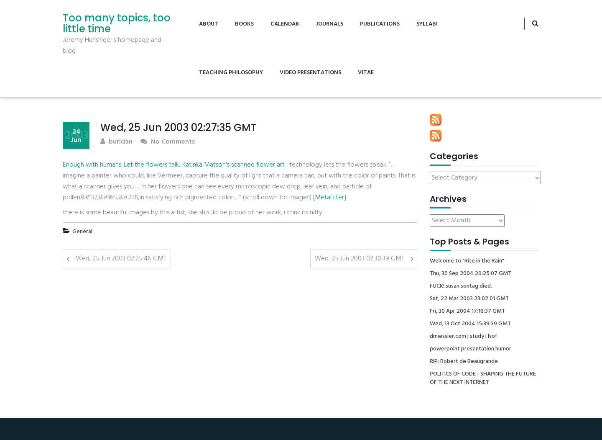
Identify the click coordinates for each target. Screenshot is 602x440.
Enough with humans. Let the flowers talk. (121, 165)
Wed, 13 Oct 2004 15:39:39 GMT (470, 324)
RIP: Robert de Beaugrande (464, 362)
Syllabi (427, 24)
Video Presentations (310, 72)
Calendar (284, 24)
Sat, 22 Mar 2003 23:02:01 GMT (469, 299)
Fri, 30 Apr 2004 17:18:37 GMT (467, 311)
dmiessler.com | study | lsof (463, 336)
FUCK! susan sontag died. (461, 286)
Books (244, 24)
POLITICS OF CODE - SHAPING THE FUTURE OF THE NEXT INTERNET (483, 378)
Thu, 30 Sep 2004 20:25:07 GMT (470, 274)
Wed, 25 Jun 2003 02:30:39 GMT (359, 258)
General (82, 232)
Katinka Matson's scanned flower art (233, 165)
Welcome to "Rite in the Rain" (467, 261)
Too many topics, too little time (117, 24)
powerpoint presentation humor (470, 349)
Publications (380, 24)
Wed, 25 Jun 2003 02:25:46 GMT (121, 258)
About (208, 24)
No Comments (167, 142)
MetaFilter (329, 197)
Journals (329, 24)
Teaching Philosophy (231, 72)
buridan (116, 142)
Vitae (366, 72)
